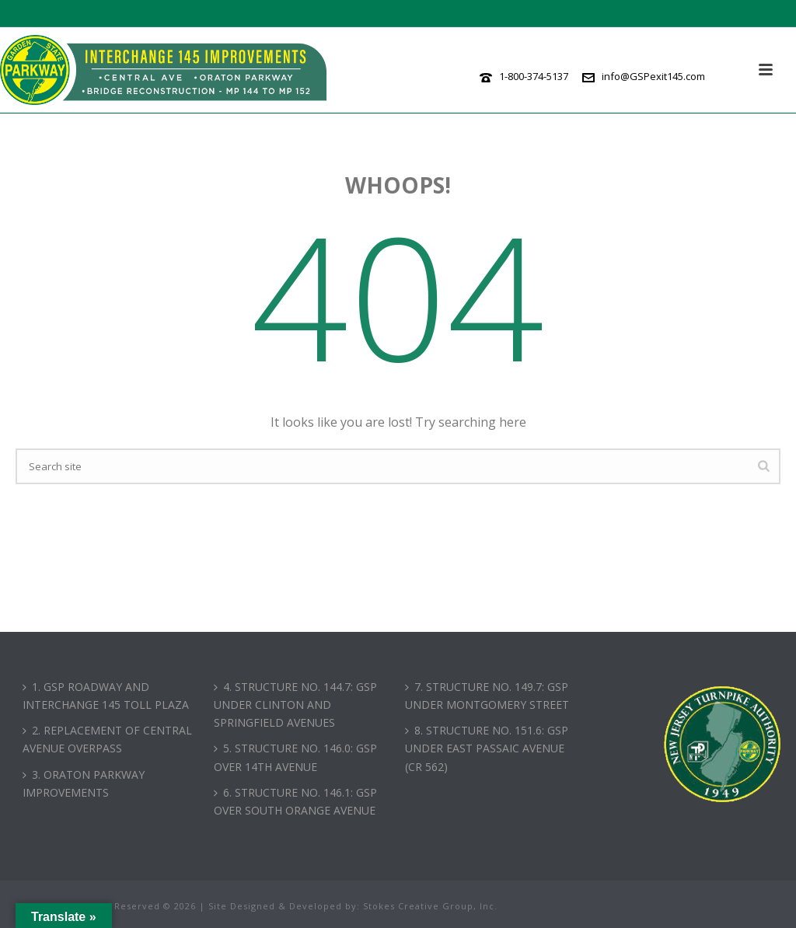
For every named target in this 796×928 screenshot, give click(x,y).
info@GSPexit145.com (653, 76)
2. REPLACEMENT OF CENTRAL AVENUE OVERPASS (107, 739)
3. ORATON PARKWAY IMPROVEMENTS (84, 783)
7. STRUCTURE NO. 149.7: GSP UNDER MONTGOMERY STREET (487, 695)
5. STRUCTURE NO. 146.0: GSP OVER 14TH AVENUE (295, 757)
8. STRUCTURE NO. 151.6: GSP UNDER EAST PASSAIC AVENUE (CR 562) (486, 748)
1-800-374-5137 (533, 76)
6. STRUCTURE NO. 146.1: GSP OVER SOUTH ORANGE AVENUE (295, 801)
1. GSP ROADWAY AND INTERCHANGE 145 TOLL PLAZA (106, 695)
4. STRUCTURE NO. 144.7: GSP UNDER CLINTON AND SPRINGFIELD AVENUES (295, 704)
